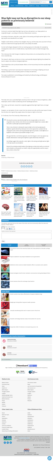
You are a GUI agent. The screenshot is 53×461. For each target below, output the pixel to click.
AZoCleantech (31, 420)
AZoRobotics (30, 424)
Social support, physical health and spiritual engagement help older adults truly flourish (31, 202)
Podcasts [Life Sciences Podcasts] (30, 404)
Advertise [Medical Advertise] (4, 425)
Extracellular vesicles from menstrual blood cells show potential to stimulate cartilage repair (30, 252)
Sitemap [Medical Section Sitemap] (4, 424)
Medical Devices (5, 402)
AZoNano (30, 418)
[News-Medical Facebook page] (5, 446)
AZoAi (29, 434)
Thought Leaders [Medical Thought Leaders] (6, 395)
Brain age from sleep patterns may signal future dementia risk (6, 217)
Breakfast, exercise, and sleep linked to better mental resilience (6, 201)
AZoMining (30, 427)
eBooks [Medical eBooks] (3, 406)
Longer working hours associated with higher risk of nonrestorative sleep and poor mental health (19, 202)
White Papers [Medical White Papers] (5, 393)
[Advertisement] (26, 181)
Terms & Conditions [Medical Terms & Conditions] (6, 429)
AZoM (29, 416)
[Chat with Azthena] (49, 458)
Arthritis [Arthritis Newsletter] (9, 356)
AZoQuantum (31, 429)
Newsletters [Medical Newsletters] (4, 422)
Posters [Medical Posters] (3, 408)
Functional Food (5, 388)
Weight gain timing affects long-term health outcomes (22, 306)
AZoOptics (30, 422)
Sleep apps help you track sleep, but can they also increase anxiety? (44, 201)
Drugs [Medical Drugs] (3, 404)
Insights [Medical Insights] (4, 397)
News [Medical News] (3, 390)
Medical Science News (11, 170)
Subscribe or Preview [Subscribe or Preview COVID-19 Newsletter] (12, 351)
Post (3, 244)
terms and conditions (24, 441)
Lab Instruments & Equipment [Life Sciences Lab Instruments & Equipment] (34, 390)
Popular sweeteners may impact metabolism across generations (25, 260)
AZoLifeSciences (31, 433)
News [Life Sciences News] (29, 388)
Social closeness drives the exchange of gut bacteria (22, 285)
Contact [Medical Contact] (3, 427)
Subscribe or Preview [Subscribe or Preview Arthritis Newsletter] (12, 358)
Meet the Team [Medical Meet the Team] (5, 418)
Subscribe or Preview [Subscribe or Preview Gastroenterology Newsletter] (12, 344)
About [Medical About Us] (3, 416)
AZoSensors (30, 425)
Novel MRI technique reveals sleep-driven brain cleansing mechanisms (31, 218)
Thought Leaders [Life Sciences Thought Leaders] (31, 395)
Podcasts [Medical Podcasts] (4, 409)
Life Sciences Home (23, 2)
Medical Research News (23, 170)
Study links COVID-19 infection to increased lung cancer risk (24, 330)
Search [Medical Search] (3, 420)
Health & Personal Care (7, 400)
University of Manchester (7, 157)
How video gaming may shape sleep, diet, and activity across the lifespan (44, 218)
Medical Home (13, 2)
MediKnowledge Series (7, 399)
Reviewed (49, 24)
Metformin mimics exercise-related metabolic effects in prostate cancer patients (28, 268)
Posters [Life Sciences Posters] (29, 402)
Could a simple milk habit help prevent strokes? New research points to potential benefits (20, 218)
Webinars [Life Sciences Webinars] (30, 399)
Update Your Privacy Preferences (41, 448)
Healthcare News (34, 170)
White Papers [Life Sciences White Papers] (31, 393)
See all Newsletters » (6, 363)
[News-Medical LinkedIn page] (11, 446)
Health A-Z (4, 391)
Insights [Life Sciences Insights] (29, 397)
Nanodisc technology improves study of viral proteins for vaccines (25, 322)
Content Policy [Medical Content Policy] (5, 433)
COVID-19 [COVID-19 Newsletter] (9, 350)
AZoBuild (30, 431)
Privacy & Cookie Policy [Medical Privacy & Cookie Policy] (7, 431)
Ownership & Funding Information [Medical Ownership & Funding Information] (10, 434)
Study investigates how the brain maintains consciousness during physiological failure (30, 277)
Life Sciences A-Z (31, 391)
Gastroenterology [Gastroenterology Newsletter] (11, 343)
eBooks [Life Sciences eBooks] (29, 400)
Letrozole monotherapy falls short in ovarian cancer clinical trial (25, 314)
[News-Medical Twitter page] (8, 446)
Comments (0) (4, 173)
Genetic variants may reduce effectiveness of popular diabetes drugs (26, 297)
